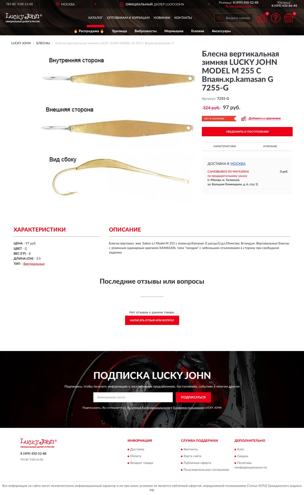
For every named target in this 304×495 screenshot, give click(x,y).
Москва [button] (237, 164)
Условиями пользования (188, 407)
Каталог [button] (95, 18)
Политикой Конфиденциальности (148, 407)
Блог (240, 449)
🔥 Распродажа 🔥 (89, 31)
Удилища (119, 31)
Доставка (137, 449)
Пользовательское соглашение (206, 470)
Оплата (135, 456)
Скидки (242, 456)
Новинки (162, 18)
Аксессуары (221, 31)
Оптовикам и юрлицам (128, 18)
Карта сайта (192, 456)
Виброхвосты (146, 31)
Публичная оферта (197, 463)
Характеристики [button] (224, 146)
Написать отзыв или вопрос (152, 320)
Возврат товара (141, 463)
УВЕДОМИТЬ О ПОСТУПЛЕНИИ (247, 131)
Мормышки (173, 31)
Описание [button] (270, 146)
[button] (239, 6)
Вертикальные (33, 264)
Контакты (183, 18)
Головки (197, 31)
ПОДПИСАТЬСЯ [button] (193, 397)
